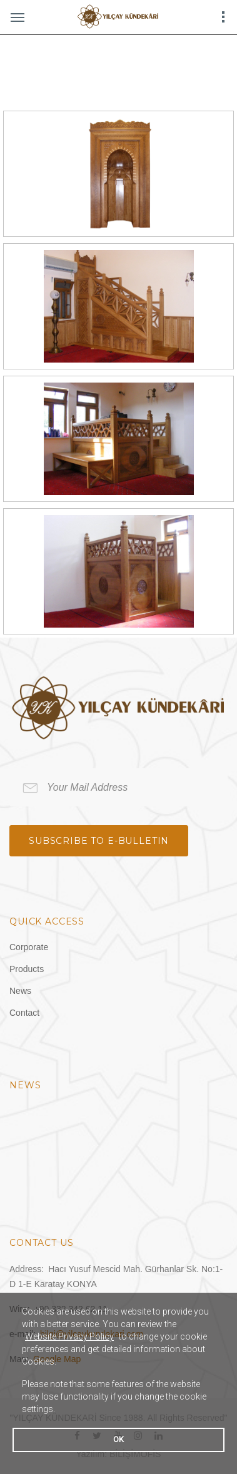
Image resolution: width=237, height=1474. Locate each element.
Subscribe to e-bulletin (99, 840)
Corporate (28, 947)
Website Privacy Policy (69, 1336)
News (20, 991)
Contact (24, 1013)
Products (26, 969)
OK (118, 1439)
